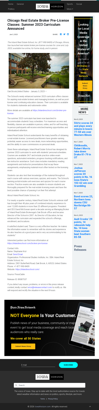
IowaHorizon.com (43, 406)
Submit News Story (85, 85)
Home (11, 3)
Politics (11, 9)
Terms (42, 399)
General (20, 4)
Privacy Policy (53, 399)
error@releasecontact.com (40, 287)
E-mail (24, 365)
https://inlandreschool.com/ (27, 269)
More (69, 9)
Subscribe (68, 365)
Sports (70, 4)
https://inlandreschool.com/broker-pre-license (27, 243)
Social (79, 4)
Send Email (18, 254)
